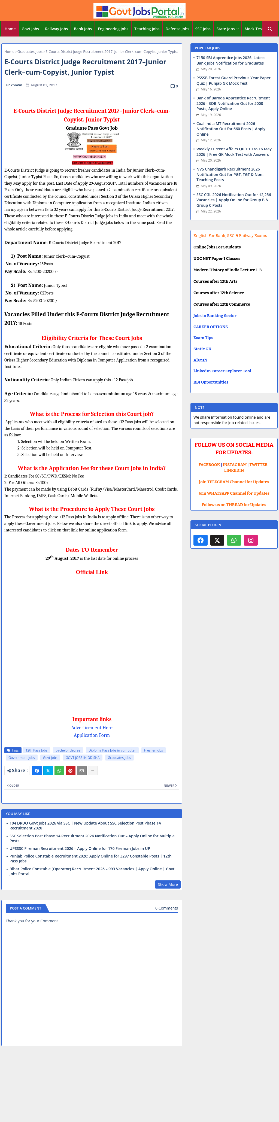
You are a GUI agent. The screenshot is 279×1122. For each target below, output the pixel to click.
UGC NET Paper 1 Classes (216, 258)
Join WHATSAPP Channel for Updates (234, 493)
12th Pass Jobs (36, 750)
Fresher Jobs (153, 750)
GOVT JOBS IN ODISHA (83, 757)
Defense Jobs (177, 28)
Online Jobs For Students (217, 247)
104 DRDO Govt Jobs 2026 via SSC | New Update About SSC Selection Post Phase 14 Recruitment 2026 (85, 826)
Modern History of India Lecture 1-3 (227, 269)
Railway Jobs (56, 28)
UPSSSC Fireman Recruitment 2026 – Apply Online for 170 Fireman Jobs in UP (80, 848)
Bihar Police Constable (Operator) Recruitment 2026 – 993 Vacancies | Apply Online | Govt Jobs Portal (92, 871)
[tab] (10, 29)
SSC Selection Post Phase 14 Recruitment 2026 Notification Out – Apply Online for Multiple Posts (92, 838)
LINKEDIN (234, 470)
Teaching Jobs (146, 28)
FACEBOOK (209, 464)
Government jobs (21, 757)
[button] (270, 29)
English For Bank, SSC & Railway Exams (230, 235)
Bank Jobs (83, 28)
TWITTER (258, 464)
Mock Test (254, 28)
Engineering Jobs (113, 28)
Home (10, 28)
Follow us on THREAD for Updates (234, 504)
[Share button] (93, 770)
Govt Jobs (30, 28)
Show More (168, 884)
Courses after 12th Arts (215, 281)
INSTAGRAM (235, 464)
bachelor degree (68, 750)
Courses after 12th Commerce (221, 304)
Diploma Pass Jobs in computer (112, 750)
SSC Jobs (203, 28)
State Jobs (226, 28)
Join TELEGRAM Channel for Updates (234, 481)
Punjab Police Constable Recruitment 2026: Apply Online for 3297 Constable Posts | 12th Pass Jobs (91, 858)
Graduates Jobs (30, 51)
